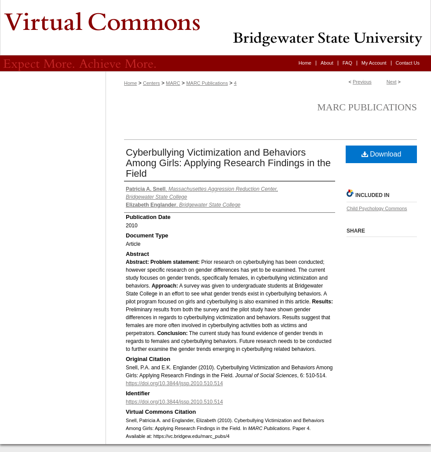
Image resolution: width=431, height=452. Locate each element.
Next (392, 81)
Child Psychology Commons (377, 208)
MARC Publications (207, 83)
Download (382, 154)
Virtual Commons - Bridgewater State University (215, 27)
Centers (151, 83)
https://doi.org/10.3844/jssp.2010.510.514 (174, 383)
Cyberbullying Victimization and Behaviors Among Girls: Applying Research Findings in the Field (228, 163)
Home (130, 83)
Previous (362, 81)
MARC (173, 83)
